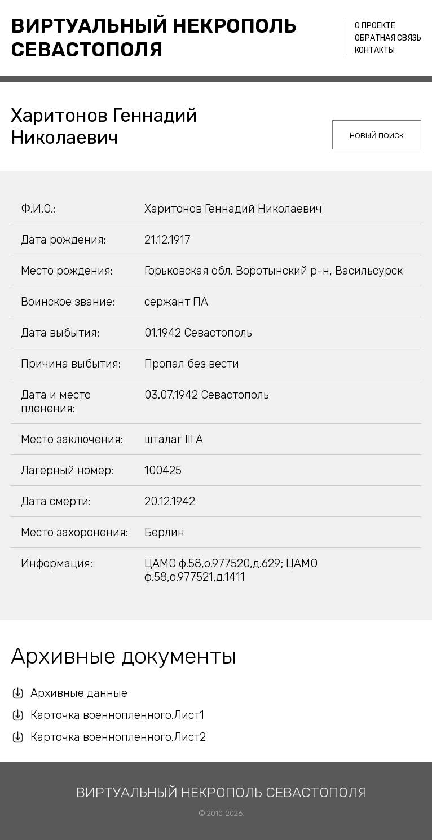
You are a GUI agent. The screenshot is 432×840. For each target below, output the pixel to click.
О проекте (375, 25)
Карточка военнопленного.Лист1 (117, 715)
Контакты (375, 50)
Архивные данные (78, 693)
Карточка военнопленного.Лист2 (118, 737)
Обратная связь (388, 38)
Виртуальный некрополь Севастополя (154, 37)
